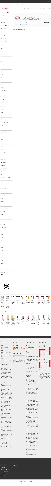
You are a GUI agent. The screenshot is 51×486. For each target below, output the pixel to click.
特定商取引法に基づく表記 (5, 469)
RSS (1, 475)
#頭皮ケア (21, 24)
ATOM (4, 475)
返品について (3, 467)
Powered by (25, 483)
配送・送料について (4, 465)
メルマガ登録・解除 (4, 473)
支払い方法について (4, 463)
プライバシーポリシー (4, 471)
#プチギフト (25, 24)
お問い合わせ (15, 465)
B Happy (2, 274)
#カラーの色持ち (16, 24)
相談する (46, 22)
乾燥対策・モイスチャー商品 (5, 272)
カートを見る (15, 463)
